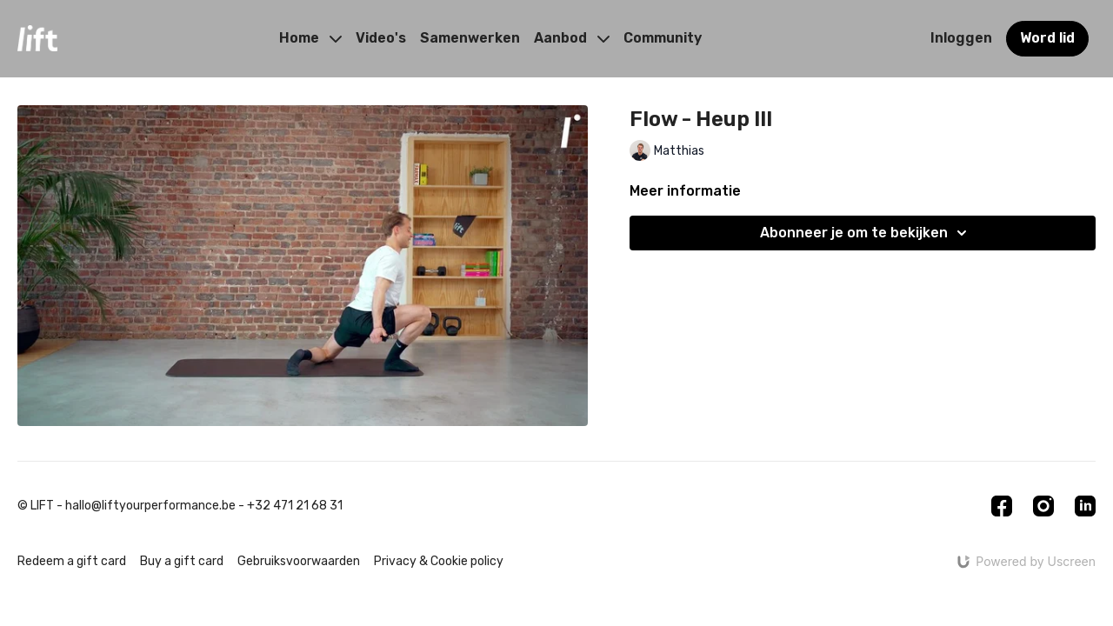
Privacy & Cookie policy (438, 561)
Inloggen (961, 38)
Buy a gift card (181, 561)
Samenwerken (470, 38)
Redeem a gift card (71, 561)
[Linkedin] (1085, 506)
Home (310, 38)
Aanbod (572, 38)
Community (662, 38)
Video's (381, 38)
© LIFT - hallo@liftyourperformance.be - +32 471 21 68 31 (180, 506)
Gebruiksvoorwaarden (298, 561)
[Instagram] (1043, 506)
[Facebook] (1001, 506)
